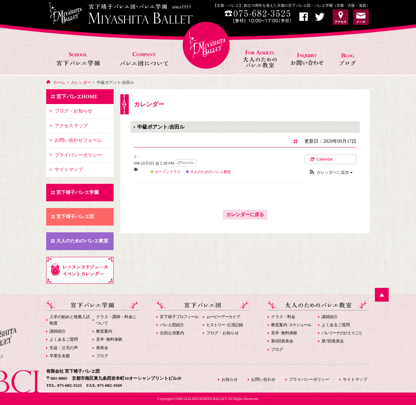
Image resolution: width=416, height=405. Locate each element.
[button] (330, 172)
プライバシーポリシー (309, 379)
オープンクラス (166, 172)
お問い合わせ (307, 51)
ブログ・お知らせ (222, 333)
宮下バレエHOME (206, 45)
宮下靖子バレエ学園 (77, 192)
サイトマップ (355, 379)
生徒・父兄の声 (64, 347)
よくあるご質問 (64, 339)
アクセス (340, 17)
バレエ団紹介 (172, 325)
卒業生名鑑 (60, 355)
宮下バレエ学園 (78, 51)
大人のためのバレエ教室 (260, 51)
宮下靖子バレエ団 (75, 216)
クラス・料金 (283, 316)
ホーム (59, 82)
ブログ (102, 355)
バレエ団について (143, 51)
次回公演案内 (172, 333)
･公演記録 (224, 325)
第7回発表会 (333, 341)
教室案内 (104, 331)
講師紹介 (58, 331)
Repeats (186, 163)
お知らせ (350, 51)
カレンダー (81, 82)
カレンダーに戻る (245, 214)
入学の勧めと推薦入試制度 (70, 320)
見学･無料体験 (109, 339)
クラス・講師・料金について (116, 320)
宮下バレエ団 (202, 305)
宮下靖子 (179, 316)
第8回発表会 (282, 341)
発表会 (102, 347)
